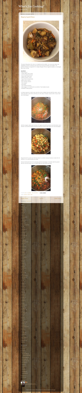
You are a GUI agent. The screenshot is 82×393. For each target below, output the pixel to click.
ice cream (23, 264)
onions (22, 281)
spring (22, 317)
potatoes (22, 294)
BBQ (22, 214)
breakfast (23, 220)
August (24, 362)
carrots (22, 227)
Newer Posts (24, 198)
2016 (23, 350)
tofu (21, 331)
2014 (23, 375)
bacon (22, 212)
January (24, 373)
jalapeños (23, 268)
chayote (22, 232)
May (24, 367)
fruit (21, 258)
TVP (21, 335)
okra (22, 280)
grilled (22, 261)
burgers (22, 223)
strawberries (23, 322)
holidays (22, 263)
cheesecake (23, 235)
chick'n (22, 237)
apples (22, 206)
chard (22, 230)
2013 (23, 377)
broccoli (22, 221)
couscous (23, 246)
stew (31, 194)
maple (22, 274)
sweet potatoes (24, 326)
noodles (22, 278)
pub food (23, 295)
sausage (22, 308)
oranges (22, 283)
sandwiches (23, 305)
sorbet (22, 314)
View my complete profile (30, 384)
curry (22, 248)
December (25, 353)
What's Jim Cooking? (31, 6)
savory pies (23, 309)
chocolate (23, 240)
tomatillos (23, 332)
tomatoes (23, 334)
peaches (22, 286)
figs (21, 255)
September (25, 360)
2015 (23, 352)
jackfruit (22, 266)
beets (22, 215)
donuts (22, 251)
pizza (22, 289)
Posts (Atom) (29, 201)
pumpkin (22, 297)
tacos (22, 328)
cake (22, 226)
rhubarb (22, 300)
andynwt (45, 389)
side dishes (23, 312)
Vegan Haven (23, 337)
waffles (22, 339)
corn (22, 244)
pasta (22, 285)
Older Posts (57, 198)
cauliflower (23, 229)
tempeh (22, 329)
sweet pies (23, 325)
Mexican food (23, 275)
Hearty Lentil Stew (28, 17)
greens (22, 260)
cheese (22, 234)
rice (21, 302)
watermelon (23, 340)
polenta (22, 292)
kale (21, 269)
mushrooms (23, 277)
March (24, 371)
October (25, 359)
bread (22, 218)
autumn (25, 194)
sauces (22, 306)
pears (22, 288)
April (24, 369)
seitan (22, 311)
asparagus (23, 207)
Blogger (53, 389)
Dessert (22, 249)
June (24, 366)
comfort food (23, 241)
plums (22, 291)
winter (22, 342)
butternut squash (24, 224)
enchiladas (23, 252)
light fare (22, 272)
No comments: (35, 192)
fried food (23, 257)
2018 (23, 346)
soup (22, 315)
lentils (29, 194)
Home (41, 198)
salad (22, 303)
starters (22, 318)
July (24, 364)
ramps (22, 298)
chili (21, 238)
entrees (22, 254)
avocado (22, 210)
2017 (23, 348)
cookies (22, 243)
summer (22, 323)
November (25, 357)
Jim (27, 382)
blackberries (23, 217)
